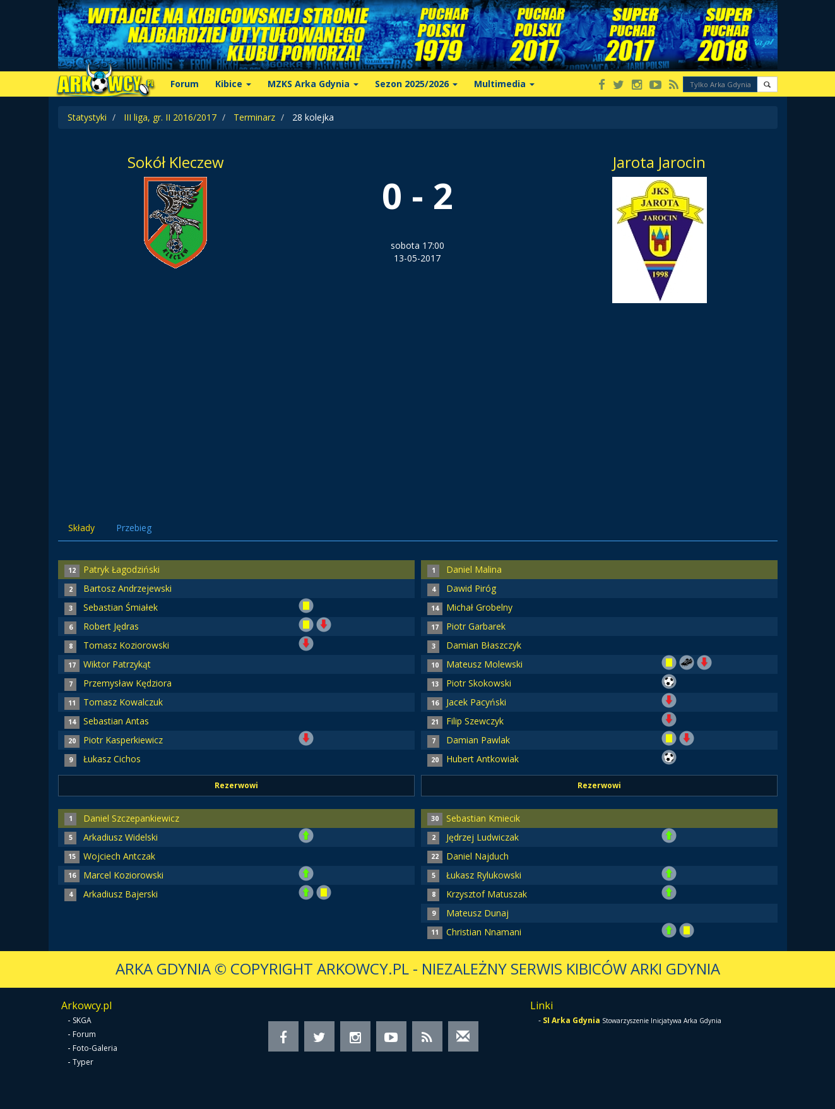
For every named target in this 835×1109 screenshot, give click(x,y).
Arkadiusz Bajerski (120, 894)
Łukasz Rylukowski (483, 875)
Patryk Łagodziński (121, 569)
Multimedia (504, 84)
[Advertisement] (418, 397)
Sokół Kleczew (175, 162)
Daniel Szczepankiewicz (131, 818)
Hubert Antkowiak (482, 759)
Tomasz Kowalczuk (123, 702)
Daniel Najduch (477, 856)
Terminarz (254, 117)
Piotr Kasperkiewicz (123, 740)
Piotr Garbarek (476, 626)
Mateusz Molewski (484, 664)
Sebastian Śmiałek (120, 607)
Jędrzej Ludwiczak (482, 837)
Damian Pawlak (478, 740)
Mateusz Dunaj (477, 913)
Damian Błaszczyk (483, 645)
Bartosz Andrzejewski (127, 588)
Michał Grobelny (479, 607)
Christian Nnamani (483, 932)
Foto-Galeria (95, 1048)
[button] (767, 84)
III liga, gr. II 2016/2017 (170, 117)
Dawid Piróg (471, 588)
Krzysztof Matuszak (486, 894)
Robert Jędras (111, 626)
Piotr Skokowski (478, 683)
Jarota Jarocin (659, 162)
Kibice (233, 84)
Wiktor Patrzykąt (117, 664)
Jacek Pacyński (476, 702)
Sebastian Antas (116, 721)
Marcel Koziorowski (123, 875)
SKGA (82, 1020)
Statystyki (87, 117)
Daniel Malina (474, 569)
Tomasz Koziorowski (126, 645)
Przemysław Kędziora (127, 683)
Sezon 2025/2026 (416, 84)
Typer (83, 1062)
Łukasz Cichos (112, 759)
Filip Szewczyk (475, 721)
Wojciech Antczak (119, 856)
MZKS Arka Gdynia (313, 84)
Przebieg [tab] (133, 528)
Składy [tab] (81, 528)
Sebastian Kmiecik (483, 818)
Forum (184, 84)
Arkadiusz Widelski (120, 837)
